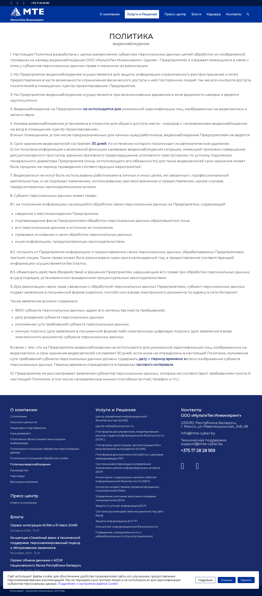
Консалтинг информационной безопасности (127, 526)
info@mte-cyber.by (198, 433)
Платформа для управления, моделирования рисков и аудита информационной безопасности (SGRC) (130, 435)
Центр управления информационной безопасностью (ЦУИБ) (121, 418)
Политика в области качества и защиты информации (37, 441)
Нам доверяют (20, 433)
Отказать (227, 580)
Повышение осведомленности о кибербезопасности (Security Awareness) (124, 534)
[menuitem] (109, 14)
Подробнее (206, 580)
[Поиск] (248, 14)
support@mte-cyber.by (202, 444)
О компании (18, 416)
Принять (246, 580)
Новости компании (23, 502)
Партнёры (17, 476)
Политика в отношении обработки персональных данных (44, 450)
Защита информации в (117, 521)
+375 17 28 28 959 (40, 3)
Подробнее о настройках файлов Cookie (88, 584)
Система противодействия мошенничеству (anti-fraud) (130, 513)
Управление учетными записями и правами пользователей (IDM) (126, 498)
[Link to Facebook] (17, 3)
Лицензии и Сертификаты (28, 427)
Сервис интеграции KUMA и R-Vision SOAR (43, 525)
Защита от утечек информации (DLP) (121, 505)
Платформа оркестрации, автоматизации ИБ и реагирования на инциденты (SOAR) (128, 447)
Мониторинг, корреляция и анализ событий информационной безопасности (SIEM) (126, 479)
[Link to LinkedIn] (11, 3)
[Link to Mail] (24, 3)
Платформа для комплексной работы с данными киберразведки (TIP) (129, 456)
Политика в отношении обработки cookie (39, 458)
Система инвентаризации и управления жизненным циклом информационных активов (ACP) (128, 467)
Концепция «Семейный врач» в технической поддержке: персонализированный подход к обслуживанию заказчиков (45, 543)
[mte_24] (27, 14)
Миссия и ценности (23, 422)
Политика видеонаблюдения (30, 464)
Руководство (19, 470)
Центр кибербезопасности (115, 426)
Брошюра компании (24, 481)
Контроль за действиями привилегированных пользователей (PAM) (127, 488)
